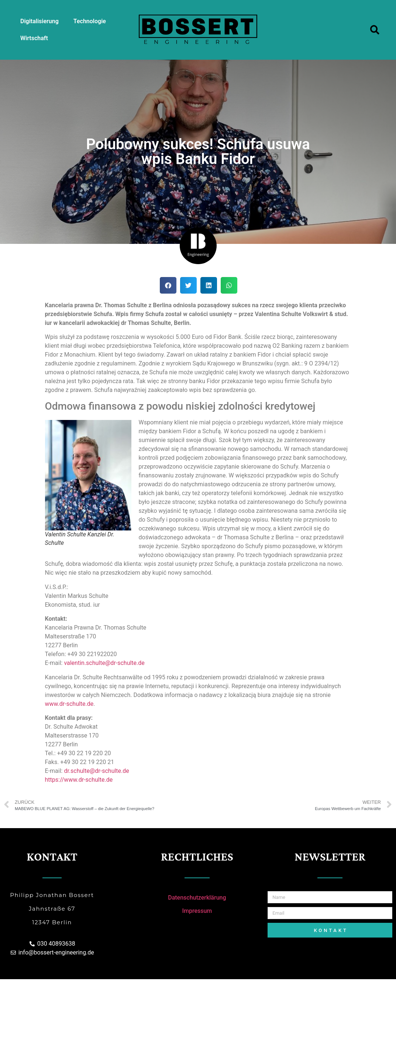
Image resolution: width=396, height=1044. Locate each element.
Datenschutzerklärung (197, 897)
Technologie (89, 21)
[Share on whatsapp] (229, 285)
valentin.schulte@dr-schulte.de (104, 662)
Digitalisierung (39, 21)
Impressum (197, 910)
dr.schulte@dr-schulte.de (96, 770)
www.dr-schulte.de (69, 703)
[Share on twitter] (188, 285)
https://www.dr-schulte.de (79, 779)
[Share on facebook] (168, 285)
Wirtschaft (34, 38)
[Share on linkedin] (208, 285)
